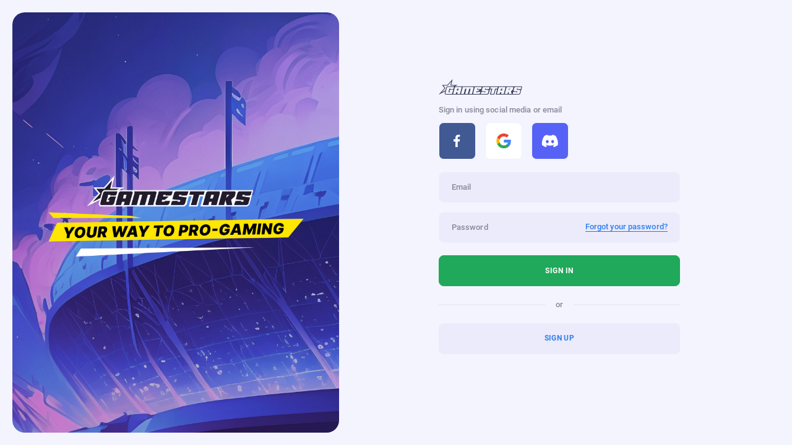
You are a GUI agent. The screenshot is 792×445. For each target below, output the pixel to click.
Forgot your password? (626, 226)
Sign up (559, 338)
